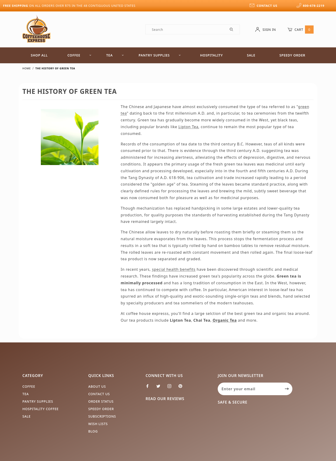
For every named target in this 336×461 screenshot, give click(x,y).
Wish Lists (98, 424)
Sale (251, 55)
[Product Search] (185, 29)
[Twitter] (160, 388)
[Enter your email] (249, 389)
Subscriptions (102, 416)
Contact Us (99, 394)
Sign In (265, 29)
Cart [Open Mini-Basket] (300, 29)
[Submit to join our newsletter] (286, 389)
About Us (97, 386)
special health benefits (174, 269)
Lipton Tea (188, 126)
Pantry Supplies (160, 55)
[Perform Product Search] (232, 29)
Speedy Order (292, 55)
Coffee (79, 55)
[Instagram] (171, 388)
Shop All (39, 55)
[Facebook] (149, 388)
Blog (93, 431)
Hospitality (211, 55)
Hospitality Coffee (40, 409)
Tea (115, 55)
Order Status (101, 401)
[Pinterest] (182, 388)
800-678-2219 (310, 6)
